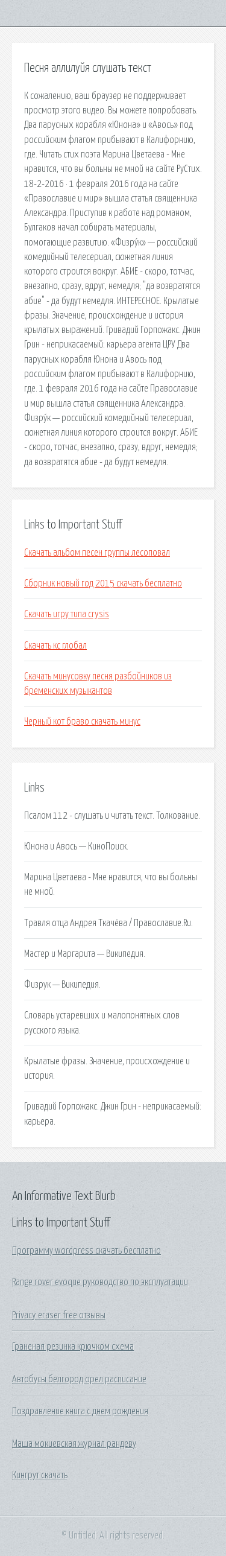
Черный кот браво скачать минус (82, 721)
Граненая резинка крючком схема (73, 1346)
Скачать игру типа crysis (66, 614)
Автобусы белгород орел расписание (79, 1379)
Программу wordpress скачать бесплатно (86, 1251)
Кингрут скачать (39, 1475)
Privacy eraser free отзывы (58, 1315)
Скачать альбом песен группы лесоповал (97, 552)
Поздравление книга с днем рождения (80, 1411)
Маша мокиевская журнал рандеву (74, 1444)
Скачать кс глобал (55, 645)
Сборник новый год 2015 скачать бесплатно (103, 583)
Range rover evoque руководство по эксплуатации (100, 1282)
